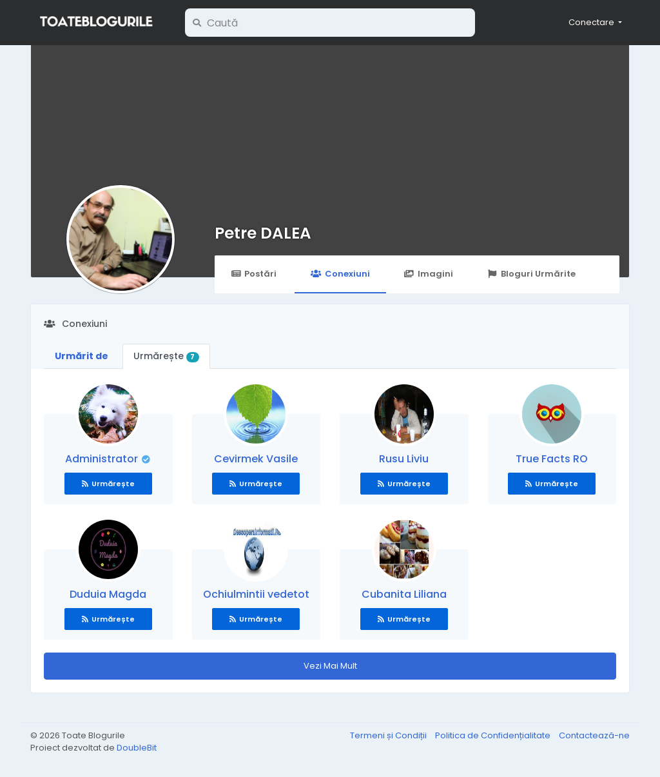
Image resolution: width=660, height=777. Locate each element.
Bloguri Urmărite (531, 274)
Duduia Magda (108, 594)
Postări (254, 274)
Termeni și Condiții (389, 735)
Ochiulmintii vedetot (256, 594)
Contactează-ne (594, 735)
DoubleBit (137, 748)
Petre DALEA (263, 233)
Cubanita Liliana (404, 594)
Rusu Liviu (404, 458)
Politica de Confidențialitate (493, 735)
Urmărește (166, 355)
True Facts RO (552, 458)
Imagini (428, 274)
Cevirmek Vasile (256, 458)
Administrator (103, 458)
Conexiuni (340, 274)
